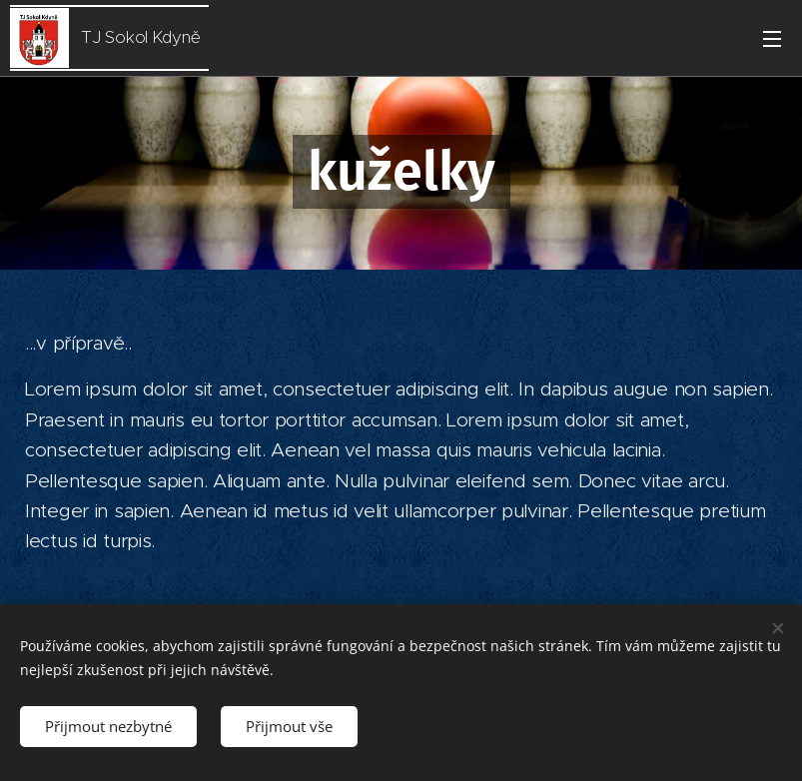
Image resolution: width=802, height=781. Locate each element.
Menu (772, 39)
